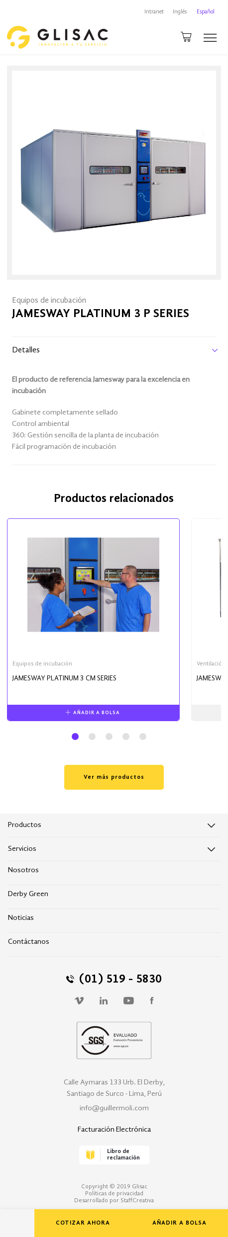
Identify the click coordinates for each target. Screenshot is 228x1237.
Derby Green (28, 894)
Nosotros (23, 870)
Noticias (21, 918)
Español (206, 12)
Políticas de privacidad (114, 1194)
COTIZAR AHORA (83, 1223)
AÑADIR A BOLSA (179, 1223)
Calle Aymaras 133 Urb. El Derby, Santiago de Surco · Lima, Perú (114, 1088)
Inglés (180, 12)
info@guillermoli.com (114, 1108)
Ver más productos (114, 777)
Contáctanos (28, 942)
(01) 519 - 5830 (114, 980)
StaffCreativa (137, 1201)
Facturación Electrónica (114, 1130)
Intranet (154, 12)
